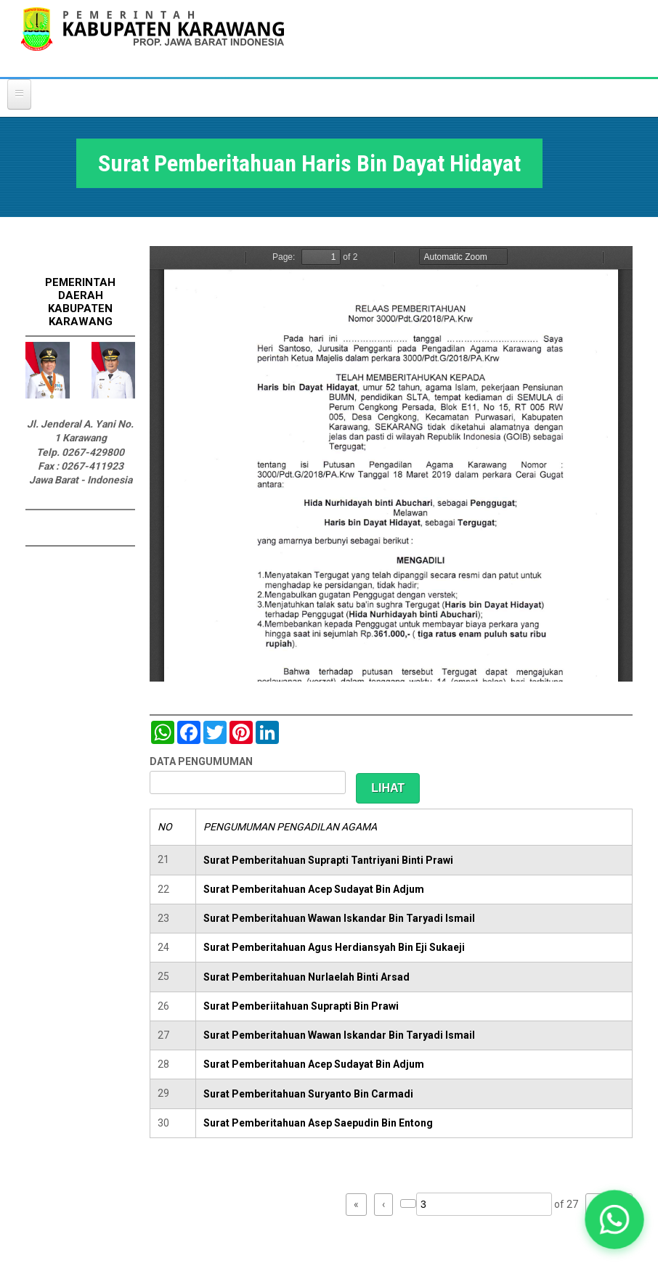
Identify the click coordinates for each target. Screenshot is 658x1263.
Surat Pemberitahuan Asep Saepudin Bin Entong (318, 1123)
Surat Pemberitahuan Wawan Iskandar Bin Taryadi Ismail (339, 918)
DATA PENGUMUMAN (201, 761)
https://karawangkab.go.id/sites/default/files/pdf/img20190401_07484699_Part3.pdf (391, 464)
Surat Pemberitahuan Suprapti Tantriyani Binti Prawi (328, 860)
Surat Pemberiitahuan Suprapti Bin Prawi (301, 1006)
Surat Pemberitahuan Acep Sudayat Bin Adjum (313, 889)
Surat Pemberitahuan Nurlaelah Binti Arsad (306, 977)
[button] (614, 1219)
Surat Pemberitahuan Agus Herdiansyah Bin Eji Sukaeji (334, 947)
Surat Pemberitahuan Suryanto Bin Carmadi (308, 1094)
